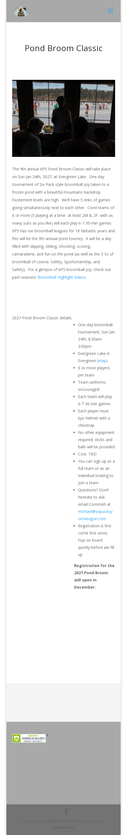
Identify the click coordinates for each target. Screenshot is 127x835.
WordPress (63, 827)
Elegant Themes (62, 821)
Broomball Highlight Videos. (62, 277)
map (102, 360)
